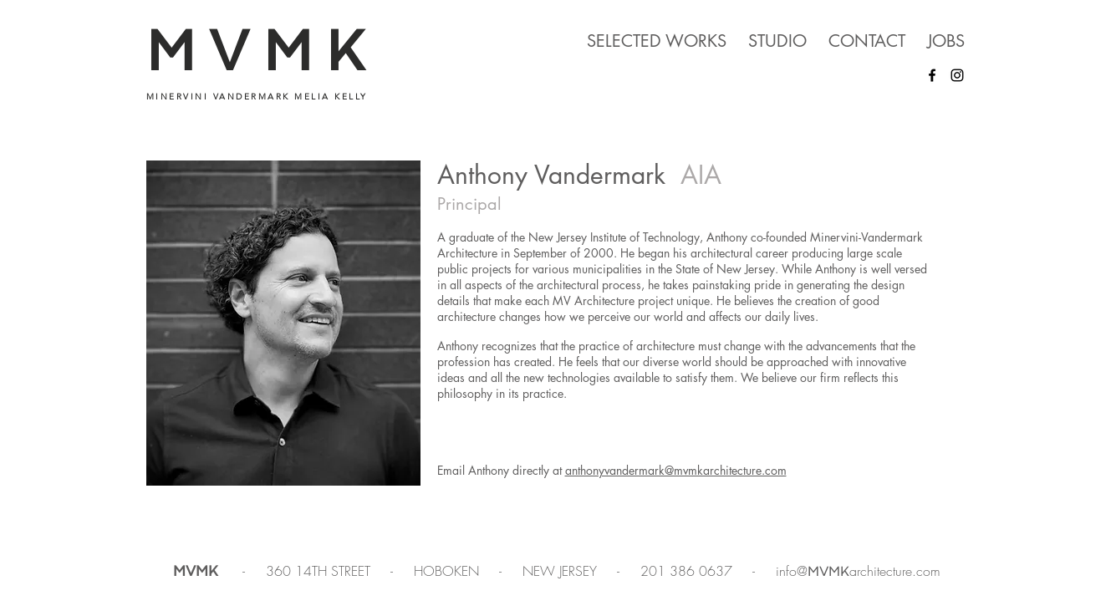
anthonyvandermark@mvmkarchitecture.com (676, 470)
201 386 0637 (688, 571)
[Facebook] (932, 75)
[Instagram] (957, 75)
